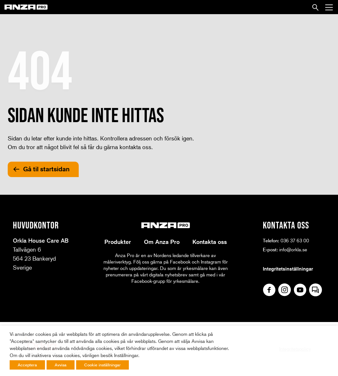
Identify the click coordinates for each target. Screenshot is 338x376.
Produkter (117, 241)
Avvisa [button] (61, 364)
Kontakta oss (209, 241)
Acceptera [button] (27, 364)
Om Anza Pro (162, 241)
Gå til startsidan (46, 169)
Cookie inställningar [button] (102, 364)
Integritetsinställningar (288, 269)
